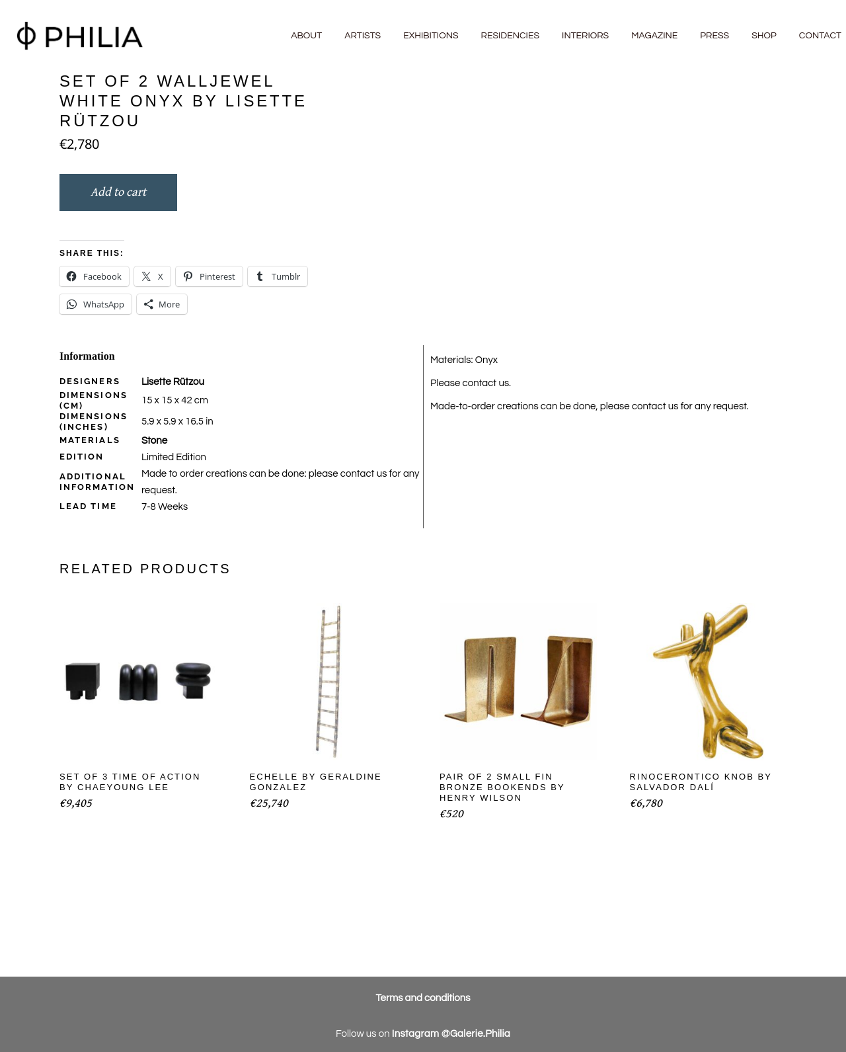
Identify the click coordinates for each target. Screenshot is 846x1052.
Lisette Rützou (172, 382)
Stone (154, 441)
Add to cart (118, 192)
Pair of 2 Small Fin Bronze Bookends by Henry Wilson (502, 787)
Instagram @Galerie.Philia (451, 1034)
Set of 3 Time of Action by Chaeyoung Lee (130, 782)
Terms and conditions (423, 998)
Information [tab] (87, 356)
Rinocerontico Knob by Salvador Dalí (701, 782)
